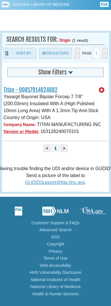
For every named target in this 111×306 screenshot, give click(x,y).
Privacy (55, 251)
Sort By (23, 53)
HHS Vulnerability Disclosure (55, 272)
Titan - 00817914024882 (30, 89)
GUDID (55, 20)
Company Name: (19, 124)
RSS (55, 237)
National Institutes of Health (55, 279)
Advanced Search (55, 229)
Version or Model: (21, 131)
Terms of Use (55, 258)
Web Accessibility (55, 265)
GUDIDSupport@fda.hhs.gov (55, 182)
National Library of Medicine (41, 5)
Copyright (55, 244)
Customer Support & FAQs (56, 223)
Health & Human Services (55, 294)
